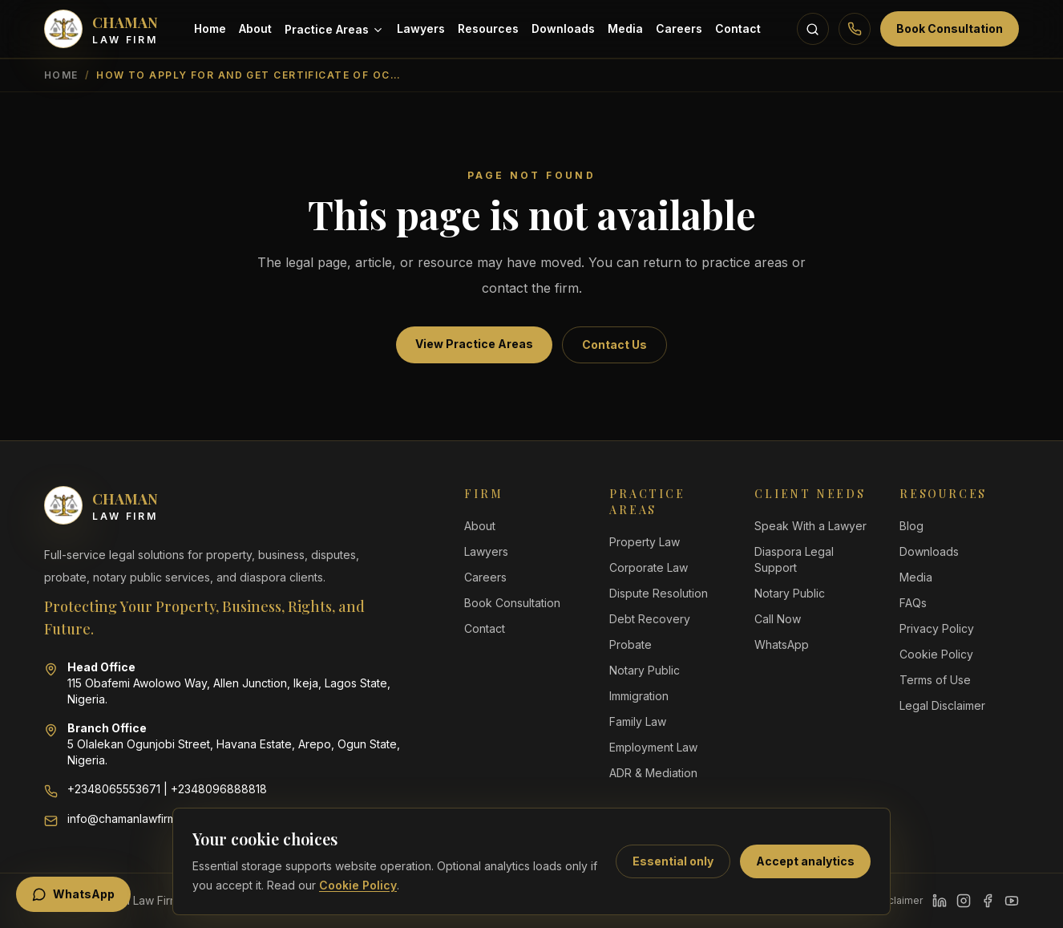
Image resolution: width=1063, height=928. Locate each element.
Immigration (639, 696)
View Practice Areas (474, 344)
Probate (630, 644)
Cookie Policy (358, 885)
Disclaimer (898, 900)
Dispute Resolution (658, 593)
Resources (488, 28)
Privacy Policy (936, 628)
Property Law (644, 542)
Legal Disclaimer (942, 705)
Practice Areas (334, 29)
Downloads (563, 28)
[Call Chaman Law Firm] (855, 29)
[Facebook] (987, 901)
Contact (738, 28)
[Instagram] (963, 901)
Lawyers (421, 28)
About (255, 28)
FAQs (913, 603)
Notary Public (644, 670)
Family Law (637, 721)
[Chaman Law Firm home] (101, 29)
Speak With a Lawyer (810, 526)
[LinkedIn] (939, 901)
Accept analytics (805, 861)
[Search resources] (813, 29)
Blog (911, 526)
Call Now (777, 619)
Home (210, 28)
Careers (679, 28)
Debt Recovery (649, 619)
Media (625, 28)
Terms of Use (935, 680)
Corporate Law (648, 567)
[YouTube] (1011, 901)
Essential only (673, 861)
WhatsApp (781, 644)
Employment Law (653, 747)
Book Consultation (949, 28)
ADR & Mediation (653, 773)
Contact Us (614, 344)
